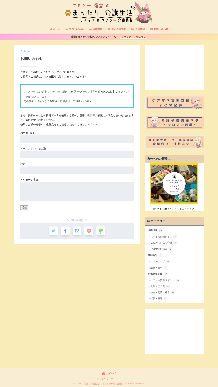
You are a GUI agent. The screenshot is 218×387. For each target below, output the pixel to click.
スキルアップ (160, 262)
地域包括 (155, 255)
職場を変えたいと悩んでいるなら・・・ (95, 36)
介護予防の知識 (161, 249)
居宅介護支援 (157, 274)
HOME (109, 374)
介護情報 (155, 230)
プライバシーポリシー (108, 379)
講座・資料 (159, 268)
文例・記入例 (160, 286)
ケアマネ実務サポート (165, 280)
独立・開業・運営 (162, 293)
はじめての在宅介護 (163, 243)
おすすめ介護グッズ (163, 237)
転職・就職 (159, 299)
